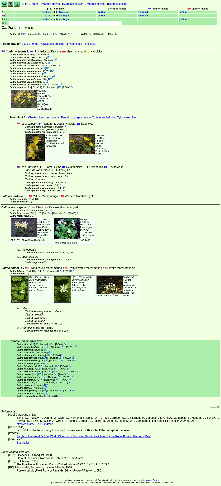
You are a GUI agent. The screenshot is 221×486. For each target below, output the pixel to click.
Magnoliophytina (73, 3)
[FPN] (31, 199)
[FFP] (107, 34)
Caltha (101, 12)
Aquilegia (64, 15)
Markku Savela (152, 480)
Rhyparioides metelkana (80, 43)
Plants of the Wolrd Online (33, 436)
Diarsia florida (29, 43)
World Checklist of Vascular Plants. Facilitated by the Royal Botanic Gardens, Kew (100, 436)
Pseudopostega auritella (76, 117)
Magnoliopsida (96, 3)
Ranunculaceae (117, 3)
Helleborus (46, 12)
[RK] (29, 87)
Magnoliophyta (51, 3)
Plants (34, 3)
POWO (63, 34)
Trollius (48, 15)
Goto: (62, 23)
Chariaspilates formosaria (44, 117)
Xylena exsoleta (127, 117)
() (183, 12)
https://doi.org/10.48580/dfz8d (35, 423)
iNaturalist (33, 34)
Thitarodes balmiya (104, 117)
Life (25, 3)
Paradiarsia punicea (52, 43)
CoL (20, 34)
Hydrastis (64, 12)
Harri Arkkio (50, 146)
